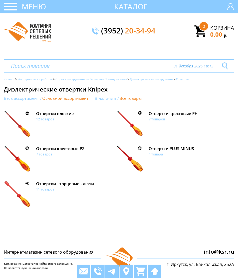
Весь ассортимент (21, 98)
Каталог (131, 6)
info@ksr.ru (219, 251)
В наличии (105, 98)
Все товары (131, 98)
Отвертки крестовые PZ (60, 148)
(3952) (128, 31)
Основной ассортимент (65, 98)
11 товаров (45, 189)
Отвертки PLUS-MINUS (171, 148)
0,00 (219, 34)
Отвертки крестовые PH (173, 113)
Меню (34, 6)
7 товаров (157, 119)
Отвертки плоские (55, 113)
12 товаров (45, 119)
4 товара (156, 154)
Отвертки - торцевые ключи (65, 183)
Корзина (222, 27)
